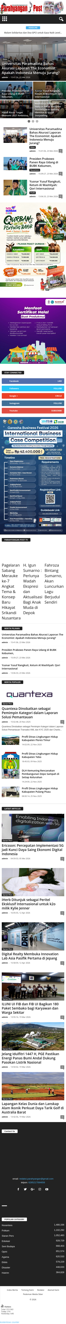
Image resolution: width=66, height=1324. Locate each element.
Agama (5, 1257)
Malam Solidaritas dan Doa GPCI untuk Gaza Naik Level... (33, 32)
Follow (58, 388)
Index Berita (12, 1290)
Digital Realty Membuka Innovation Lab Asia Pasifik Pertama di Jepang (30, 956)
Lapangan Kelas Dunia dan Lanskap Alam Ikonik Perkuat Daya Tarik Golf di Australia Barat (33, 1108)
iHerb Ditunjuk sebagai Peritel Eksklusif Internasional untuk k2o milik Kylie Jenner (28, 904)
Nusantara (34, 170)
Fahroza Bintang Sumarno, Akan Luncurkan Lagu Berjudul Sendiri (54, 583)
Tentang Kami (27, 1290)
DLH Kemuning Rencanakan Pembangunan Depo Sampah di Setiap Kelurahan (40, 774)
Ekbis (5, 59)
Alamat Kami (53, 1290)
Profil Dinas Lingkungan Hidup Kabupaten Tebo (40, 755)
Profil (32, 193)
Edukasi (6, 1241)
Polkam (5, 1230)
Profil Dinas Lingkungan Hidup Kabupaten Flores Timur (40, 738)
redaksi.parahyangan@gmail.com (36, 1178)
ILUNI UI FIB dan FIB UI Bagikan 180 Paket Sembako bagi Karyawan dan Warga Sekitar (30, 1008)
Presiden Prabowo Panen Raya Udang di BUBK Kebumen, (43, 162)
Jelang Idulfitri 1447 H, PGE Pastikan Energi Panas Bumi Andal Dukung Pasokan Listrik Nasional (30, 1058)
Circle (58, 395)
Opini (4, 1251)
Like (60, 381)
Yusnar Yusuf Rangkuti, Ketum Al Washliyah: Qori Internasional (45, 185)
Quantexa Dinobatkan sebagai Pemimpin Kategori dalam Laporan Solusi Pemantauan (30, 712)
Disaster (6, 1267)
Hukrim (5, 1272)
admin (5, 77)
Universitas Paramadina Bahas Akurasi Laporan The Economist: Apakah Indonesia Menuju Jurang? (45, 136)
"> (33, 1154)
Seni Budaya (8, 1246)
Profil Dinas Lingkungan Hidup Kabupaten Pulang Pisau (40, 790)
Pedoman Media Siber (33, 1294)
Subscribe (56, 410)
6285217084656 (37, 1182)
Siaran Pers (7, 703)
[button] (60, 19)
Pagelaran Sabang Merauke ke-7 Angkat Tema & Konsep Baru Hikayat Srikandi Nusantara (11, 591)
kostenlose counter (9, 1322)
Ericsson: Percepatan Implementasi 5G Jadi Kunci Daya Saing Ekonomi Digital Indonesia (33, 849)
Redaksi (40, 1290)
